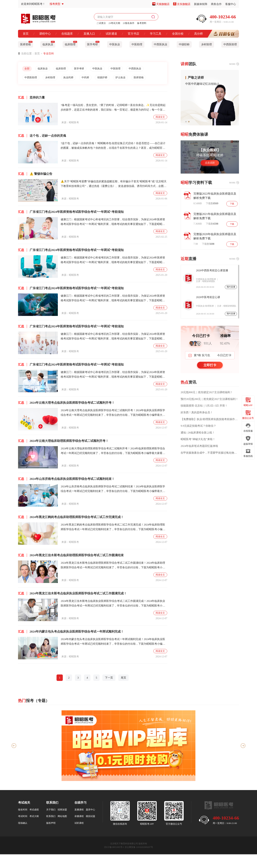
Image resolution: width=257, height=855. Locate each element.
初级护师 (108, 78)
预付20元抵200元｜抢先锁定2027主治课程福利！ (209, 399)
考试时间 (22, 817)
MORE (232, 64)
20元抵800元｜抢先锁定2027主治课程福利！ (207, 392)
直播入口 (89, 33)
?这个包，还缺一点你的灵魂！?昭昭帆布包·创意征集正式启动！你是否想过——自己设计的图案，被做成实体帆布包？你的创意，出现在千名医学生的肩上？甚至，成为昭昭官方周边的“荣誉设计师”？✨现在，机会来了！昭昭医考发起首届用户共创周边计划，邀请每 (113, 147)
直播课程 (79, 810)
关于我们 (51, 810)
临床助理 (71, 43)
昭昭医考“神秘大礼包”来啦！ (198, 439)
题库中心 (90, 810)
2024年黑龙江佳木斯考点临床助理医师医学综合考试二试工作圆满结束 (71, 556)
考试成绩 (34, 810)
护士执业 (128, 78)
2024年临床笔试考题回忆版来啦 (199, 446)
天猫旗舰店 (163, 4)
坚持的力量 (31, 98)
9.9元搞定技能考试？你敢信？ (198, 425)
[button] (186, 121)
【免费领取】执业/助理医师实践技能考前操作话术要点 (210, 419)
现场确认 (22, 824)
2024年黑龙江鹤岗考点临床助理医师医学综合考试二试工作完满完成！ (71, 517)
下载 (231, 203)
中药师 (90, 78)
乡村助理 (206, 44)
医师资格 (26, 43)
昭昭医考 (74, 123)
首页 (26, 33)
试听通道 (111, 33)
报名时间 (22, 810)
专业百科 (48, 53)
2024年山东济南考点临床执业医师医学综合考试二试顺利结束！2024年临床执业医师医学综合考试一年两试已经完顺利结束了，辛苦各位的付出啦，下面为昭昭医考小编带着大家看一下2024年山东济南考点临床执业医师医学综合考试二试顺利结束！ (113, 490)
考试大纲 (34, 817)
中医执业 (114, 44)
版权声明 (51, 824)
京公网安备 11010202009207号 (139, 848)
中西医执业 (160, 44)
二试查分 (101, 23)
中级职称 (184, 44)
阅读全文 (160, 117)
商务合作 (216, 4)
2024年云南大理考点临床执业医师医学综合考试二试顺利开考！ (66, 403)
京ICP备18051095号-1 (114, 848)
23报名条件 (128, 23)
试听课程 (79, 824)
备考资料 (141, 23)
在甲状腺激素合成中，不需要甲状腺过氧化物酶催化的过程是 (210, 452)
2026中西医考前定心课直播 (212, 270)
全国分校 (177, 33)
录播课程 (79, 817)
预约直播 (231, 287)
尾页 (123, 678)
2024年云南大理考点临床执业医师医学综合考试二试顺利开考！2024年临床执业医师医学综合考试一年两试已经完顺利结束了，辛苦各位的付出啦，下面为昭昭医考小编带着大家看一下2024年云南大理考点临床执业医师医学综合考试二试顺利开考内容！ (113, 414)
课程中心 (45, 33)
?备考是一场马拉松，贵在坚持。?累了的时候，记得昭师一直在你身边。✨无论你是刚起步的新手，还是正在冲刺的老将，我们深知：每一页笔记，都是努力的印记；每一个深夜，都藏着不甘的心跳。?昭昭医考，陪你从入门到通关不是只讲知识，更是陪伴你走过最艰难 (113, 108)
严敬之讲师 (196, 77)
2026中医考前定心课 (208, 297)
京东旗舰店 (183, 4)
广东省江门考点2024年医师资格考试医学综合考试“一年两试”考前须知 (71, 212)
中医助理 (137, 44)
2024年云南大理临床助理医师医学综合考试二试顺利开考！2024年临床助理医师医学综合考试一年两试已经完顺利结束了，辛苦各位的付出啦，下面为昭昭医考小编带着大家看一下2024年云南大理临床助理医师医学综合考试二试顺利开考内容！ (113, 452)
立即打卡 (209, 365)
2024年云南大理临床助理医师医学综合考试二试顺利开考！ (63, 441)
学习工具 (155, 33)
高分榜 (198, 33)
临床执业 (48, 43)
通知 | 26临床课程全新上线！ (198, 432)
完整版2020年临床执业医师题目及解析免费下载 (214, 236)
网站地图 (62, 817)
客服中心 (230, 4)
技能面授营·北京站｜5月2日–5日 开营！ (204, 405)
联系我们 (51, 817)
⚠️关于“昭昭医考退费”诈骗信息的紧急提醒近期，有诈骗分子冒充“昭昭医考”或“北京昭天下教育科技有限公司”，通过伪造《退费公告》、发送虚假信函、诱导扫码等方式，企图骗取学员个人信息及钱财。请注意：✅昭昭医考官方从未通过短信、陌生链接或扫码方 (113, 185)
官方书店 (133, 33)
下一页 (109, 678)
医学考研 (93, 43)
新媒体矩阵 (200, 4)
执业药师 (72, 78)
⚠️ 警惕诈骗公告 (35, 174)
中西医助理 (230, 44)
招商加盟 (62, 810)
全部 (27, 68)
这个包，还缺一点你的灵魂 (42, 136)
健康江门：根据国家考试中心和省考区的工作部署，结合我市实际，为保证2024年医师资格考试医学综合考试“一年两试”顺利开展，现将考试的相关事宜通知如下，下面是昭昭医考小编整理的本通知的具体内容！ (113, 223)
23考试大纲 (114, 23)
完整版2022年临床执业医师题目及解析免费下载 (214, 195)
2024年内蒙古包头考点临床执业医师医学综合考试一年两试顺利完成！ (71, 632)
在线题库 (67, 33)
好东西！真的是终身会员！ (197, 412)
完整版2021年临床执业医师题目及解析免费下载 (214, 216)
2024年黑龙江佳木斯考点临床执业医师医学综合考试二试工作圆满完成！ (72, 594)
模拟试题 (90, 817)
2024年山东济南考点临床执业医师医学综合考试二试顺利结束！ (66, 479)
